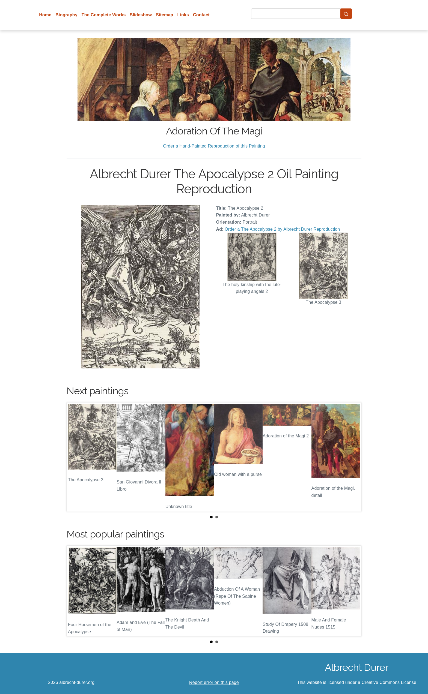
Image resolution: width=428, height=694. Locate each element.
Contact (201, 15)
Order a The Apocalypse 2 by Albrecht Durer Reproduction (282, 229)
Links (183, 15)
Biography (66, 15)
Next (353, 457)
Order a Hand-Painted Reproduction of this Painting (214, 146)
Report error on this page (214, 682)
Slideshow (141, 15)
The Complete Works (104, 15)
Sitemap (164, 15)
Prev (75, 457)
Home (45, 15)
